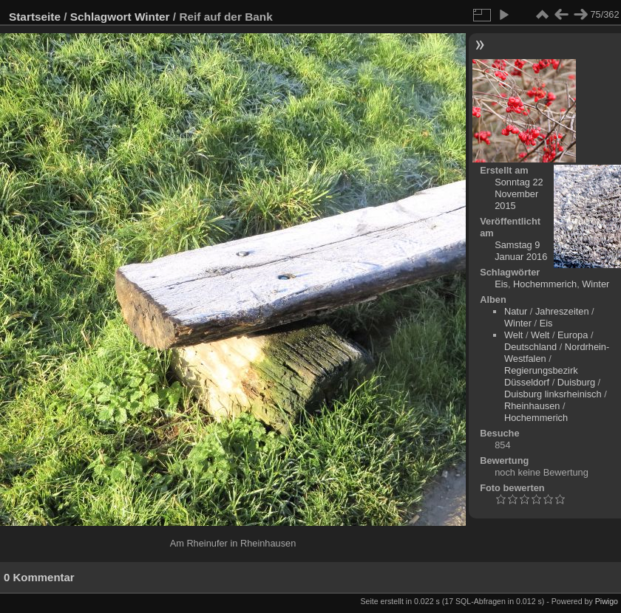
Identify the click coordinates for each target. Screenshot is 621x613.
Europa (572, 334)
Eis (501, 284)
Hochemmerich (545, 284)
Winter (152, 16)
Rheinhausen (532, 405)
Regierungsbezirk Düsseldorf (541, 376)
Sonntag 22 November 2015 (519, 194)
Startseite (35, 16)
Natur (515, 311)
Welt (513, 334)
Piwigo (606, 601)
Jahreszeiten (562, 311)
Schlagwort (101, 16)
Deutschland (530, 346)
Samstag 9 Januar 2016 (521, 250)
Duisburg (576, 382)
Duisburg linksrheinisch (553, 394)
